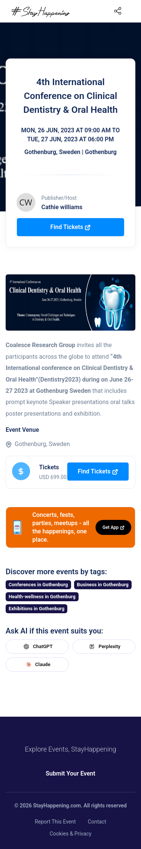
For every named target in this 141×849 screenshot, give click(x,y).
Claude (37, 664)
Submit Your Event (71, 773)
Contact (97, 822)
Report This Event (55, 822)
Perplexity (103, 646)
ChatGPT (37, 646)
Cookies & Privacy (70, 834)
